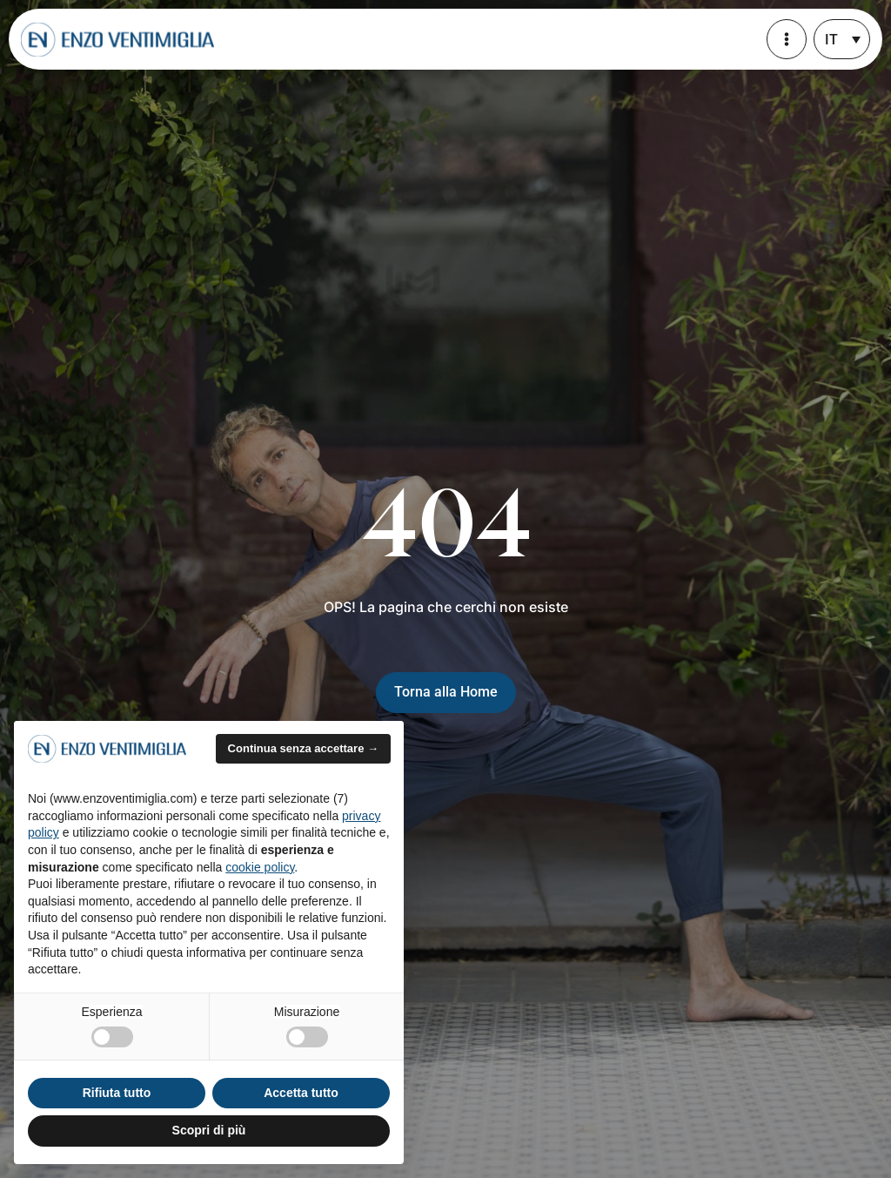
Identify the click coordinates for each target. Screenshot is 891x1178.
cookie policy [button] (259, 867)
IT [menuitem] (831, 39)
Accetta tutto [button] (301, 1093)
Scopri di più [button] (209, 1130)
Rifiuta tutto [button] (117, 1093)
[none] (842, 39)
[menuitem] (842, 39)
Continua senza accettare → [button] (303, 748)
